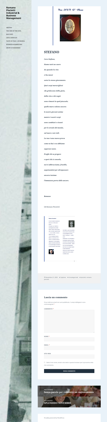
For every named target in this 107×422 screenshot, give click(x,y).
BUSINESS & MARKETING (14, 44)
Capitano (63, 277)
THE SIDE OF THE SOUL (13, 31)
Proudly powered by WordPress (54, 418)
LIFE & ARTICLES (11, 38)
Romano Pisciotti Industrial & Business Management (13, 13)
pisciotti (83, 277)
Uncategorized (73, 277)
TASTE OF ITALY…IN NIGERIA (15, 41)
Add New (9, 27)
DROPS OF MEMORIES (13, 48)
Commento (49, 309)
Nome (47, 336)
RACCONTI (9, 34)
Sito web (47, 353)
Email (47, 345)
